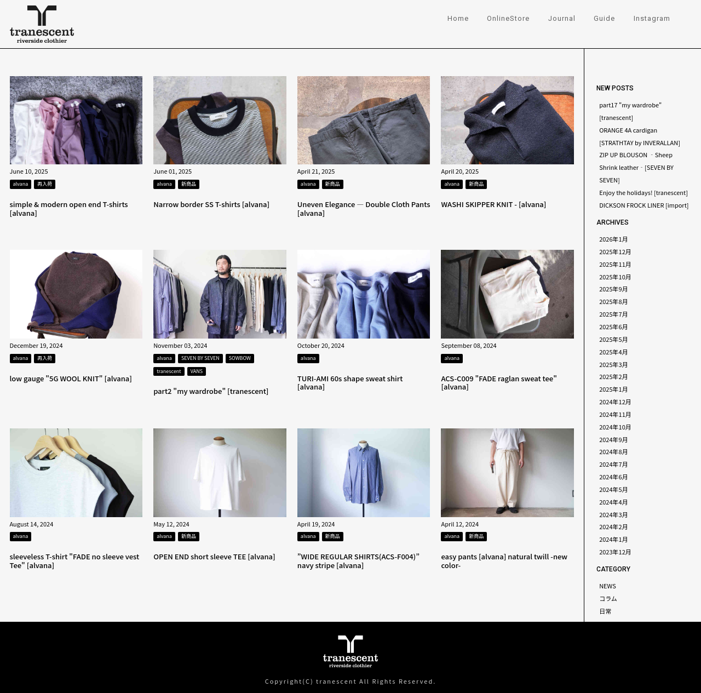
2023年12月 (615, 551)
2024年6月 (613, 476)
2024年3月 (613, 514)
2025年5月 (613, 339)
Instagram (652, 18)
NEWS (607, 585)
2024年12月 (615, 401)
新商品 (188, 183)
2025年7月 (613, 314)
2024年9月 (613, 439)
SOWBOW (240, 358)
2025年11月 (615, 264)
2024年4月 (613, 501)
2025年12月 (615, 251)
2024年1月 (613, 539)
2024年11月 (615, 414)
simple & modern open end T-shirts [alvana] (69, 208)
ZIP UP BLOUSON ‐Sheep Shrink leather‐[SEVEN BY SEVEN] (636, 167)
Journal (562, 18)
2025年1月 (613, 389)
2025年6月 (613, 326)
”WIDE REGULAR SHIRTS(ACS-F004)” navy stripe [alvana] (358, 560)
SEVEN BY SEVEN (200, 358)
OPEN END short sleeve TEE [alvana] (214, 556)
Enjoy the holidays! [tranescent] (643, 192)
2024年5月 (613, 489)
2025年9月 (613, 288)
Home (458, 18)
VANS (197, 371)
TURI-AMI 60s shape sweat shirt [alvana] (350, 382)
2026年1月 (613, 238)
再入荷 (44, 183)
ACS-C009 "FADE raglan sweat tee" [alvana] (498, 382)
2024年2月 (613, 526)
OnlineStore (508, 18)
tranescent (169, 371)
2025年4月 (613, 351)
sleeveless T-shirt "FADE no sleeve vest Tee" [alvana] (75, 560)
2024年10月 (615, 426)
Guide (604, 18)
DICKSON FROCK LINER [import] (643, 205)
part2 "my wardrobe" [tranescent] (210, 391)
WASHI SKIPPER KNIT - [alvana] (493, 204)
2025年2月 (613, 376)
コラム (608, 598)
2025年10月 (615, 276)
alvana (20, 183)
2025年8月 (613, 301)
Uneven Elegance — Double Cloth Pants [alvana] (363, 208)
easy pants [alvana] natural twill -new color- (504, 560)
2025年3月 (613, 364)
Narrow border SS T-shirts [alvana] (211, 204)
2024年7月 (613, 464)
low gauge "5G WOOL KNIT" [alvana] (71, 378)
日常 (605, 610)
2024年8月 (613, 451)
